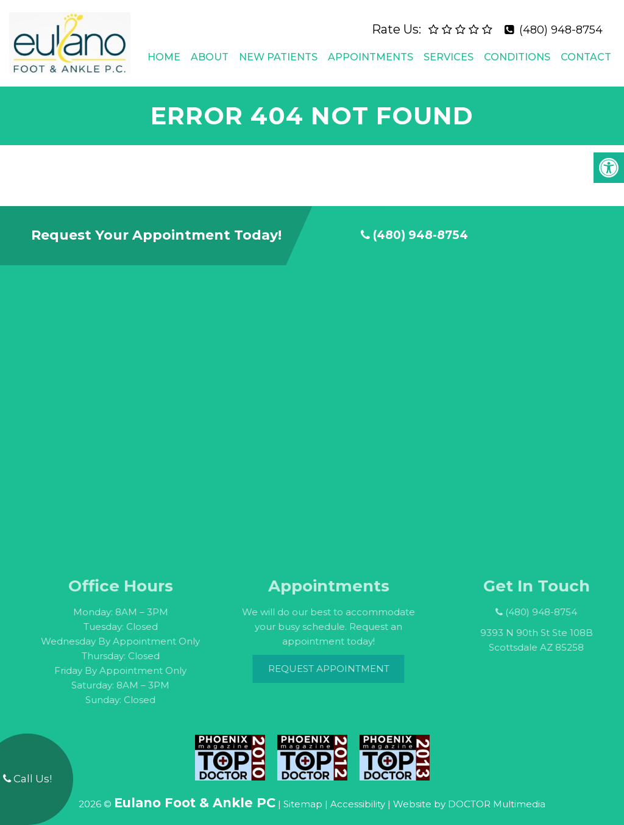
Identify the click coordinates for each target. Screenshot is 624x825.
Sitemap (302, 793)
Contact (586, 51)
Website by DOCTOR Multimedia (469, 793)
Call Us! (27, 779)
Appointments (370, 51)
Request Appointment (344, 658)
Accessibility (357, 793)
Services (448, 51)
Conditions (517, 51)
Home (163, 51)
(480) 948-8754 (561, 24)
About (210, 51)
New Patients (278, 51)
